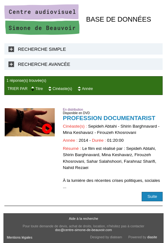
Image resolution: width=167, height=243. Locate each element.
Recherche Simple (42, 49)
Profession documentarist (109, 118)
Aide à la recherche (83, 218)
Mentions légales (20, 237)
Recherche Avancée (44, 64)
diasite (152, 237)
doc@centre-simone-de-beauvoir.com (83, 230)
